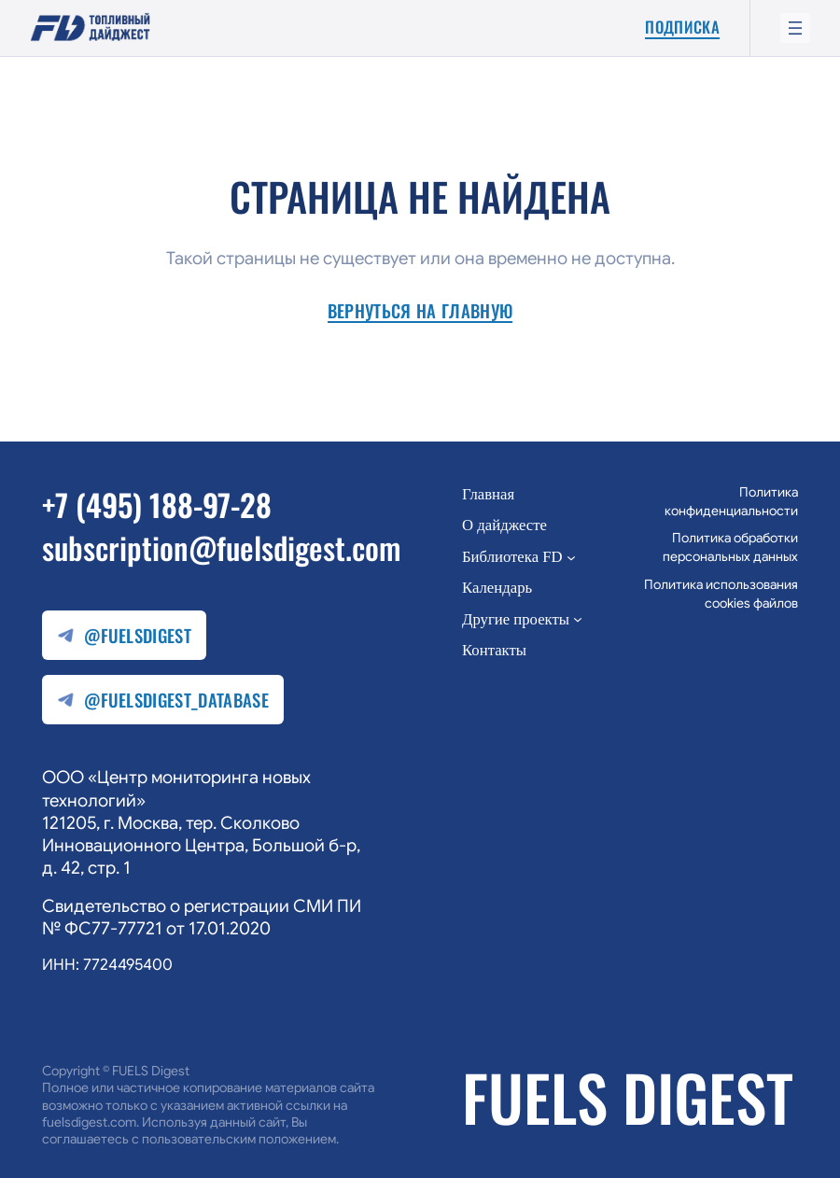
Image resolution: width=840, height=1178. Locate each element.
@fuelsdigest (124, 636)
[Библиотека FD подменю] (571, 556)
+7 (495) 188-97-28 (157, 504)
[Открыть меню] (795, 28)
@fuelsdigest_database (163, 700)
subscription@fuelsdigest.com (221, 547)
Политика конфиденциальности (731, 501)
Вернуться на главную (420, 312)
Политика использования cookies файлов (721, 593)
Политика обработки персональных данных (730, 547)
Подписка (682, 28)
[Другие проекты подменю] (577, 619)
